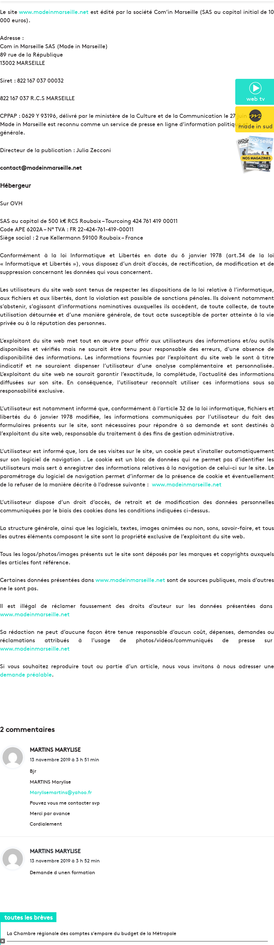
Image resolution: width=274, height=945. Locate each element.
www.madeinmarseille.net (54, 11)
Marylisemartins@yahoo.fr (61, 792)
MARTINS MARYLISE (55, 851)
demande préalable (26, 674)
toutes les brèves (28, 917)
